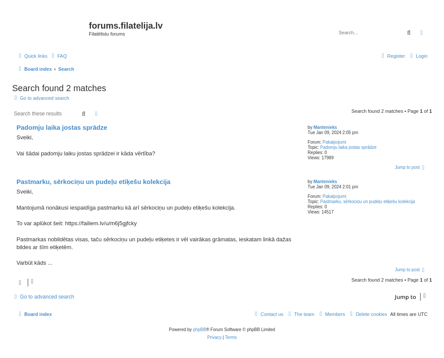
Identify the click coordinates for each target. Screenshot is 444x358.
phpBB (199, 329)
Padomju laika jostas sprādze (348, 147)
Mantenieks (325, 127)
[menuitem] (58, 56)
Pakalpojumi (334, 142)
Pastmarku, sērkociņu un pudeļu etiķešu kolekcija (367, 201)
